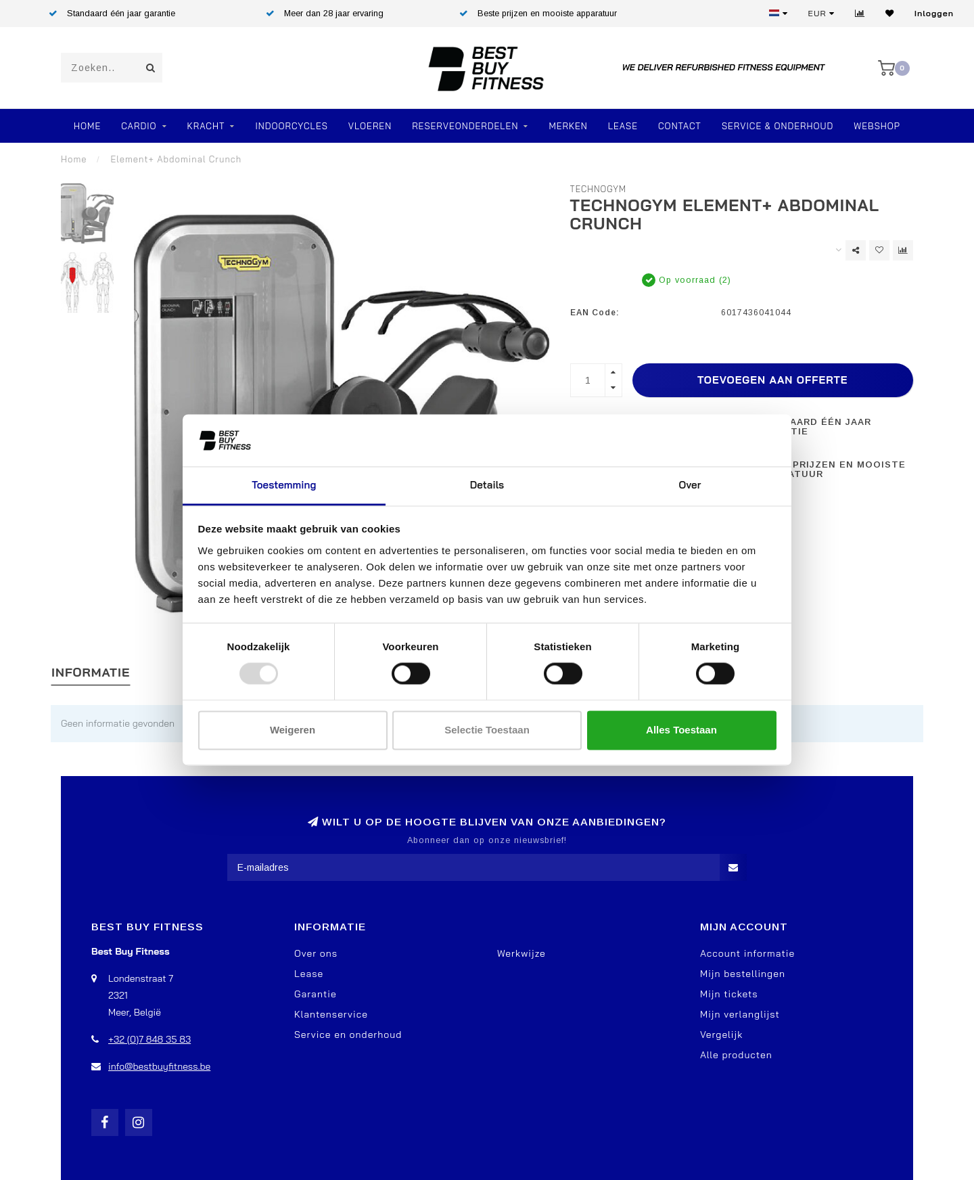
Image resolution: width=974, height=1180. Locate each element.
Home (87, 125)
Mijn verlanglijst (740, 1014)
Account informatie (747, 953)
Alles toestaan (681, 729)
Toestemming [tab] (284, 484)
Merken (568, 125)
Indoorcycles (291, 125)
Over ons (316, 953)
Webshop (877, 125)
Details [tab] (487, 484)
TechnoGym (598, 188)
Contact (679, 125)
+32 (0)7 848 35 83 (149, 1039)
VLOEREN (370, 125)
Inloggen (934, 13)
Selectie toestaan (487, 729)
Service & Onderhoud (777, 125)
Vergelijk (721, 1034)
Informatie (90, 672)
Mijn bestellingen (742, 974)
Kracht (206, 125)
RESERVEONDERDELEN (465, 125)
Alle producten (736, 1055)
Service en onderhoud (348, 1034)
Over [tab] (690, 484)
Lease (623, 125)
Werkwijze (521, 953)
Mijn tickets (729, 994)
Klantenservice (331, 1014)
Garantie (315, 994)
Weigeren (292, 729)
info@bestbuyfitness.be (159, 1066)
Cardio (138, 125)
